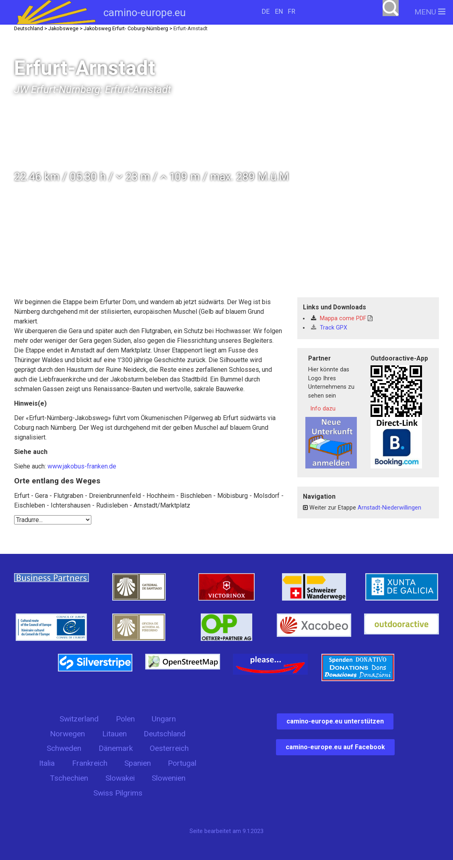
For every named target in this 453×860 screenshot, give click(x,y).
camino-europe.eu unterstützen (335, 721)
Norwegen (67, 733)
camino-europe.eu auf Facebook (335, 747)
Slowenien (168, 778)
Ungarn (164, 718)
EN (279, 11)
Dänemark (116, 748)
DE (266, 11)
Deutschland (164, 733)
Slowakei (120, 778)
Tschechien (69, 778)
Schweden (64, 748)
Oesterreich (169, 748)
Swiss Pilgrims (117, 793)
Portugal (182, 763)
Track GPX (329, 327)
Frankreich (89, 763)
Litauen (114, 733)
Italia (47, 763)
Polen (125, 718)
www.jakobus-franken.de (81, 466)
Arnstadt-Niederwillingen (389, 507)
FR (291, 11)
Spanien (137, 763)
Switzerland (79, 718)
